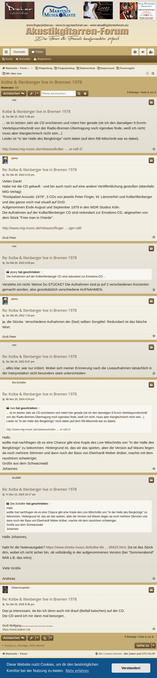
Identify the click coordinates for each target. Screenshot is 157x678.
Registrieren (44, 58)
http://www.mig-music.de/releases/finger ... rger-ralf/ (42, 228)
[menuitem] (135, 51)
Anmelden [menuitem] (144, 52)
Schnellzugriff (7, 52)
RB (17, 87)
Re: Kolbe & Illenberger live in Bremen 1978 (39, 169)
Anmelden (25, 58)
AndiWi (16, 477)
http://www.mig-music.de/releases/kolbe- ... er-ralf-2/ (42, 149)
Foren (39, 52)
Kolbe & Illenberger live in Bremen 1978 (41, 82)
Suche (8, 58)
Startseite (19, 52)
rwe (14, 100)
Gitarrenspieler (21, 587)
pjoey (14, 158)
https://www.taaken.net (16, 629)
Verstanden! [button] (131, 668)
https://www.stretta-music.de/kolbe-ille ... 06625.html (86, 547)
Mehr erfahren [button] (77, 671)
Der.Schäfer (19, 382)
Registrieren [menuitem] (151, 52)
